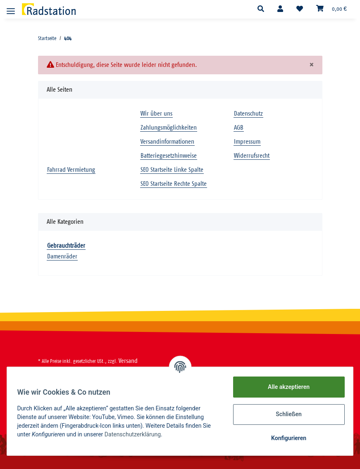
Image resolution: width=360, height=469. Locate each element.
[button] (261, 9)
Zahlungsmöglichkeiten (169, 128)
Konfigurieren (285, 438)
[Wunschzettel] (300, 9)
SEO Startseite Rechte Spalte (174, 184)
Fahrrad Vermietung (71, 170)
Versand (128, 361)
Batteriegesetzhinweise (169, 156)
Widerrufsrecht (251, 156)
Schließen (286, 414)
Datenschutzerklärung (135, 434)
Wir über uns (156, 114)
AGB (238, 128)
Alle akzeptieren (285, 387)
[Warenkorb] (331, 9)
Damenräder (62, 256)
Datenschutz (248, 114)
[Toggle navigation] (11, 7)
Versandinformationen (167, 142)
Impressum (247, 142)
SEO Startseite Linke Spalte (172, 170)
